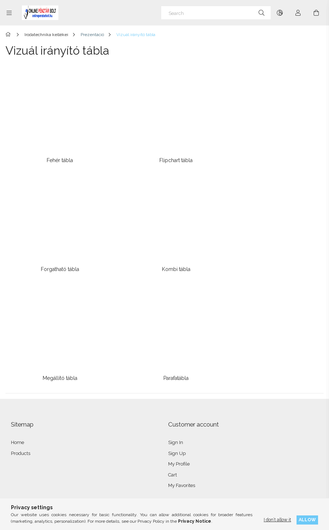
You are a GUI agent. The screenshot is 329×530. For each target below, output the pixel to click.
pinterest (65, 469)
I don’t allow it (277, 519)
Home (17, 308)
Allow (307, 519)
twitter (49, 469)
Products (20, 319)
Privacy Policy (26, 401)
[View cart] (316, 12)
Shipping (21, 423)
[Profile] (298, 12)
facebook (17, 469)
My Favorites (181, 351)
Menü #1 (177, 391)
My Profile (179, 329)
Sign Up (177, 319)
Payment (21, 412)
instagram (33, 469)
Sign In (175, 308)
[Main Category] (9, 34)
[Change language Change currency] (280, 12)
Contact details (27, 434)
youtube (81, 469)
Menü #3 (177, 412)
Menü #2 (177, 401)
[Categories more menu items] (9, 12)
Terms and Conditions (34, 391)
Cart (172, 340)
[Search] (216, 12)
